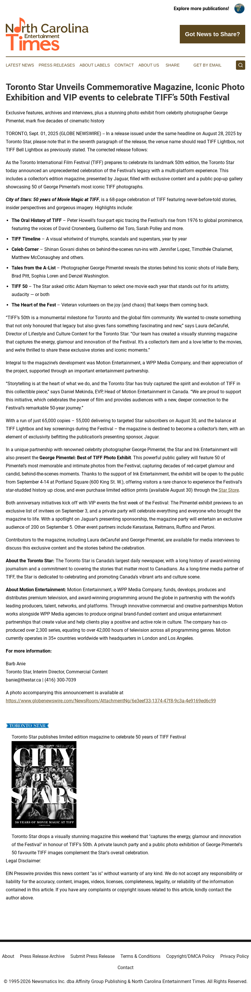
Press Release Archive (42, 956)
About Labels (95, 65)
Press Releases (57, 65)
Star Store (229, 490)
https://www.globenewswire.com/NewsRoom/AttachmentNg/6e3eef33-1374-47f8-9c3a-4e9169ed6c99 (111, 700)
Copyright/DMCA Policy (190, 956)
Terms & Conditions (140, 956)
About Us (148, 65)
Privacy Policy (234, 956)
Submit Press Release (92, 956)
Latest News (20, 65)
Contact (124, 65)
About (8, 956)
